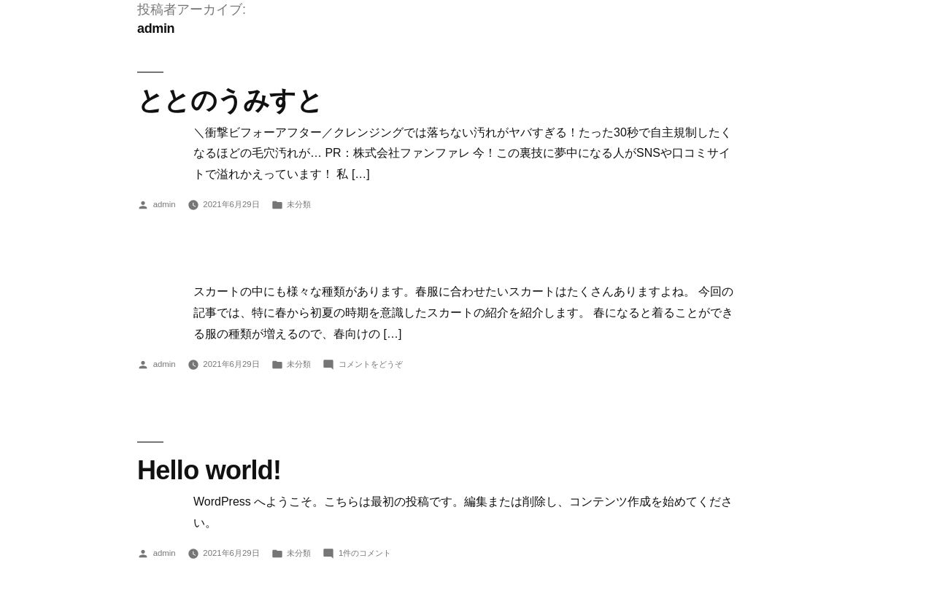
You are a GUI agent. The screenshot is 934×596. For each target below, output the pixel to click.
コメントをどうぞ (371, 364)
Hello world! (209, 470)
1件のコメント (365, 553)
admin (164, 204)
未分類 (299, 204)
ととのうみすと (230, 100)
